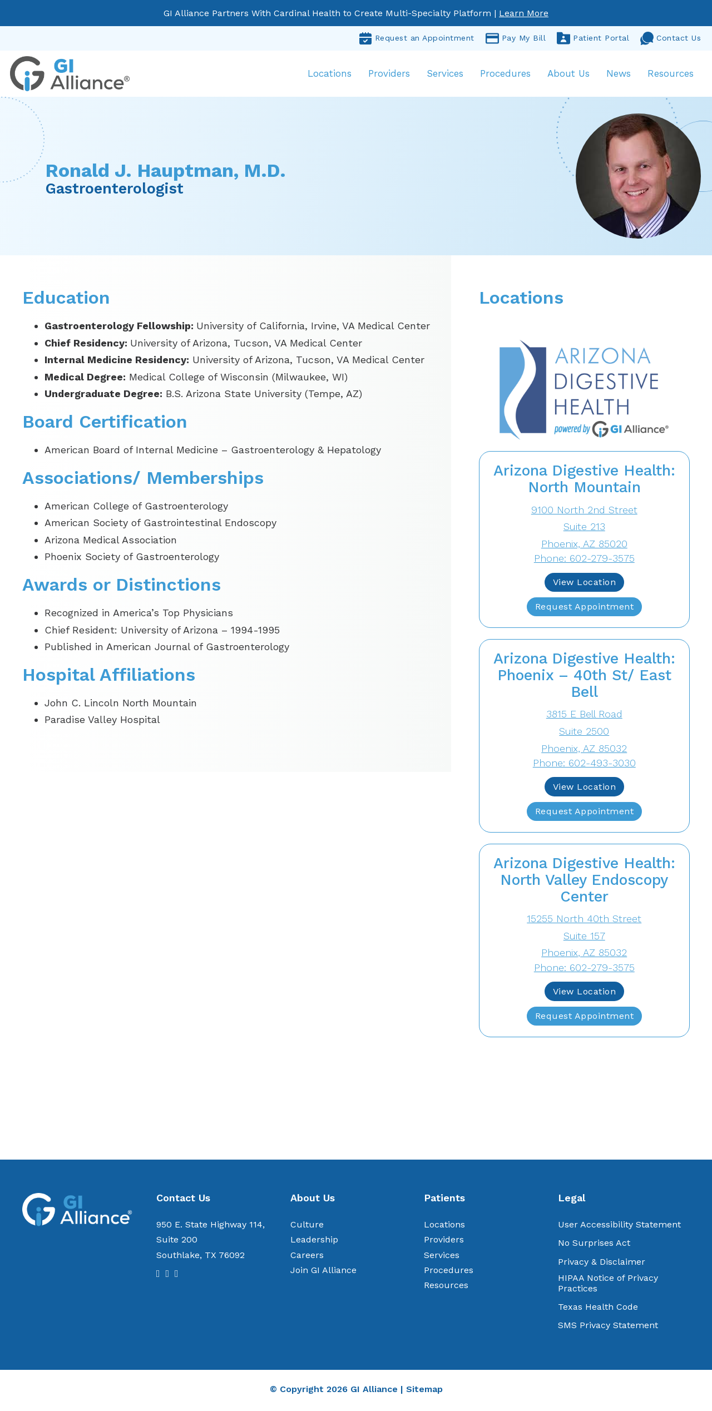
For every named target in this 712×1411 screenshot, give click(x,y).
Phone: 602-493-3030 (584, 765)
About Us (567, 74)
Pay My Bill (516, 38)
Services (444, 74)
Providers (388, 74)
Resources (669, 74)
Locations (328, 74)
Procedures (504, 74)
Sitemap (424, 1391)
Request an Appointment (416, 38)
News (617, 74)
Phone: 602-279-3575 (584, 560)
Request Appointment (584, 609)
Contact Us (670, 38)
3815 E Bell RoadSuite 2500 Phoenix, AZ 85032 (584, 733)
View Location (584, 584)
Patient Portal (593, 38)
